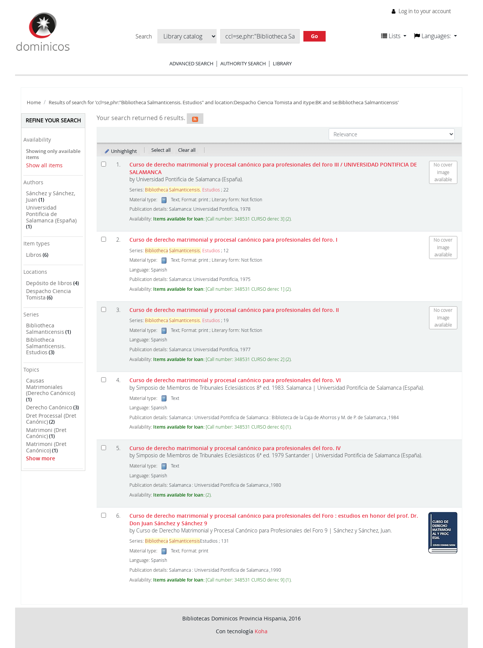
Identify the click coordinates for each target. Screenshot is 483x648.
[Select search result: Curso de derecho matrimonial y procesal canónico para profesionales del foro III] (103, 164)
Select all (161, 150)
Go (314, 36)
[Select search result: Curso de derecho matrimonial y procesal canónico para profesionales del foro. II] (103, 309)
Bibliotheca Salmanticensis (45, 328)
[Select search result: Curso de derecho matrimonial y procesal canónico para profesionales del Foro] (103, 515)
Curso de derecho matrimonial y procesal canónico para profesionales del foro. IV (235, 448)
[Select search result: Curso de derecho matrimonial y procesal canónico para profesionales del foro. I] (103, 239)
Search (143, 36)
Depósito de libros (49, 283)
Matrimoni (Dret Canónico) (46, 447)
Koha (261, 631)
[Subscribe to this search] (195, 118)
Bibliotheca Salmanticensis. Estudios (46, 346)
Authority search (243, 63)
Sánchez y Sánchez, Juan (50, 196)
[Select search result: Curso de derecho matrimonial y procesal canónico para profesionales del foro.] (103, 379)
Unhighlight (120, 151)
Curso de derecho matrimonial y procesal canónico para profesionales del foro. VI (235, 380)
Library (282, 63)
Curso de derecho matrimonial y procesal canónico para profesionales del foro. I (233, 239)
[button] (393, 36)
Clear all (186, 150)
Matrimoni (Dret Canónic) (46, 433)
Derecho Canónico (49, 407)
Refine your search (53, 120)
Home (34, 102)
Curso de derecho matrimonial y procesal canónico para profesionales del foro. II (234, 309)
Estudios (182, 190)
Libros (34, 254)
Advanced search (191, 63)
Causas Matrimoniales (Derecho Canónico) (50, 387)
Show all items (44, 165)
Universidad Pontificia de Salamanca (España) (51, 214)
